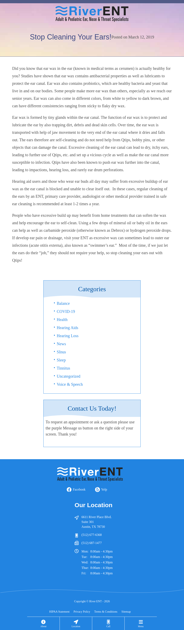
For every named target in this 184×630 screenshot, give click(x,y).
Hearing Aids (67, 327)
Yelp (104, 489)
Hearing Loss (67, 336)
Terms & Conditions (105, 611)
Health (62, 319)
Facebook (79, 489)
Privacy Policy (82, 611)
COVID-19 (66, 311)
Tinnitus (63, 368)
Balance (63, 303)
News (61, 344)
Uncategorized (68, 376)
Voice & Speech (70, 384)
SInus (61, 352)
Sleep (61, 360)
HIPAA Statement (59, 611)
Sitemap (126, 611)
